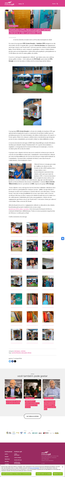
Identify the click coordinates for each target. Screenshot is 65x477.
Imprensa (7, 459)
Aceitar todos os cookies (44, 473)
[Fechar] (62, 467)
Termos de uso (18, 460)
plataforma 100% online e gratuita (19, 209)
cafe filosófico (11, 398)
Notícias (23, 351)
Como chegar (17, 457)
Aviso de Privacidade (34, 468)
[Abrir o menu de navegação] (21, 3)
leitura (29, 352)
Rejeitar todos (58, 473)
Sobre (6, 454)
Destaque (17, 351)
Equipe (6, 456)
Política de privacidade (17, 463)
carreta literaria (16, 352)
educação (24, 352)
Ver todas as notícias (33, 416)
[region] (32, 470)
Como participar (16, 454)
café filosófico (30, 398)
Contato (7, 464)
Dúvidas (7, 461)
